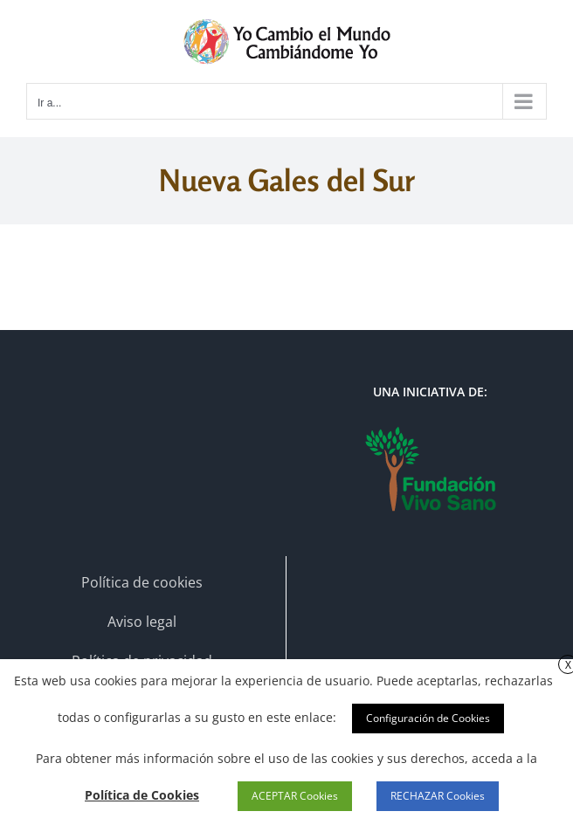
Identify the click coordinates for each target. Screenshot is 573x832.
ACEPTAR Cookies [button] (295, 795)
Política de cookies (142, 582)
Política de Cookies (142, 795)
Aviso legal (141, 621)
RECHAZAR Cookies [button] (437, 795)
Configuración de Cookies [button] (428, 718)
